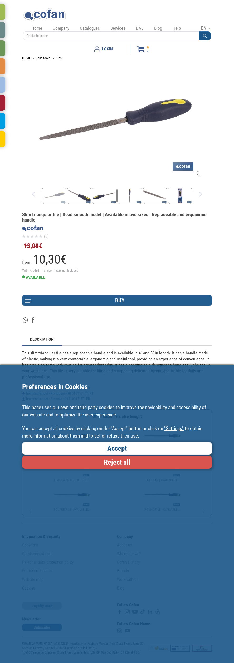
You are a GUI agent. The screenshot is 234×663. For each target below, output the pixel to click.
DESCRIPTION (42, 339)
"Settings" (174, 428)
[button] (205, 35)
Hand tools (43, 58)
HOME (26, 58)
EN (205, 28)
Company (61, 28)
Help (177, 28)
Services (117, 28)
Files (58, 58)
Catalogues (90, 28)
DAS (140, 28)
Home (36, 28)
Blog (158, 28)
